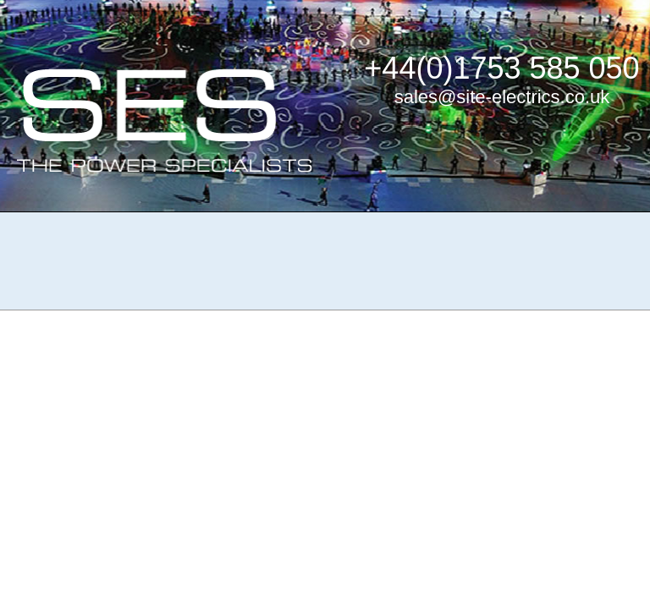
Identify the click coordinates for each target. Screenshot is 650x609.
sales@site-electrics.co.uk (502, 96)
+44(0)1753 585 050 (501, 68)
